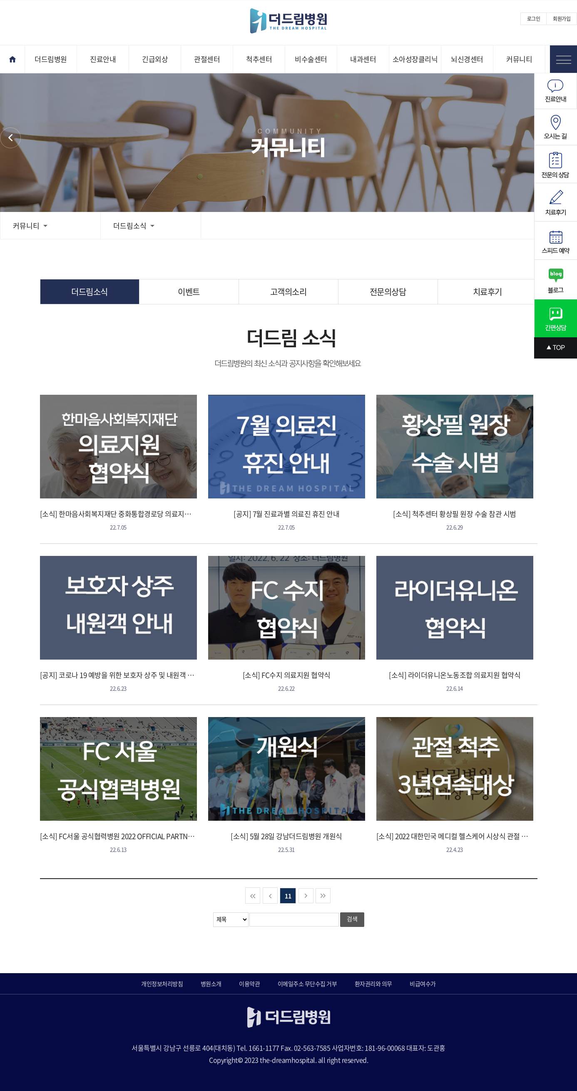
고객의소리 (288, 292)
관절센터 (207, 59)
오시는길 (555, 127)
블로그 (555, 279)
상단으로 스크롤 (555, 348)
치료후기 (487, 292)
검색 (352, 918)
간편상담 (555, 318)
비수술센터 (311, 59)
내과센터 (363, 59)
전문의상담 (388, 292)
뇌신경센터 (467, 59)
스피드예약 (555, 241)
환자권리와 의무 (373, 983)
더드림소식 (133, 225)
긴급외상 (155, 59)
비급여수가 (423, 983)
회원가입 (561, 18)
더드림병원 (51, 59)
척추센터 (259, 59)
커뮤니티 (519, 59)
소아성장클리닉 (415, 59)
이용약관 (249, 983)
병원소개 (211, 983)
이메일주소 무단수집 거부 (307, 983)
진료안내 (103, 59)
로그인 (533, 18)
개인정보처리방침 (162, 983)
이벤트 (189, 292)
